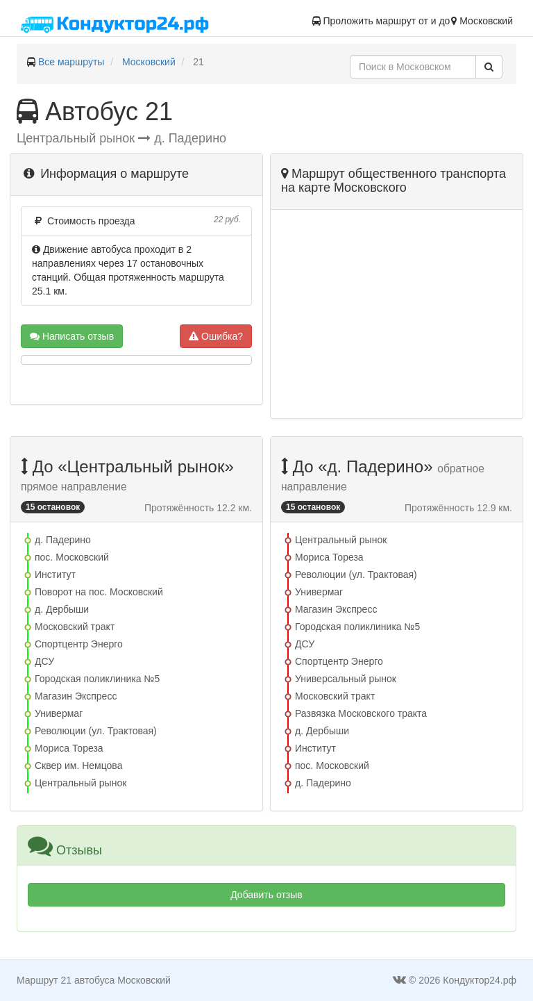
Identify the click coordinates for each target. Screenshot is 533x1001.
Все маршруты (71, 61)
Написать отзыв (72, 336)
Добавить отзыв (266, 894)
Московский (149, 61)
